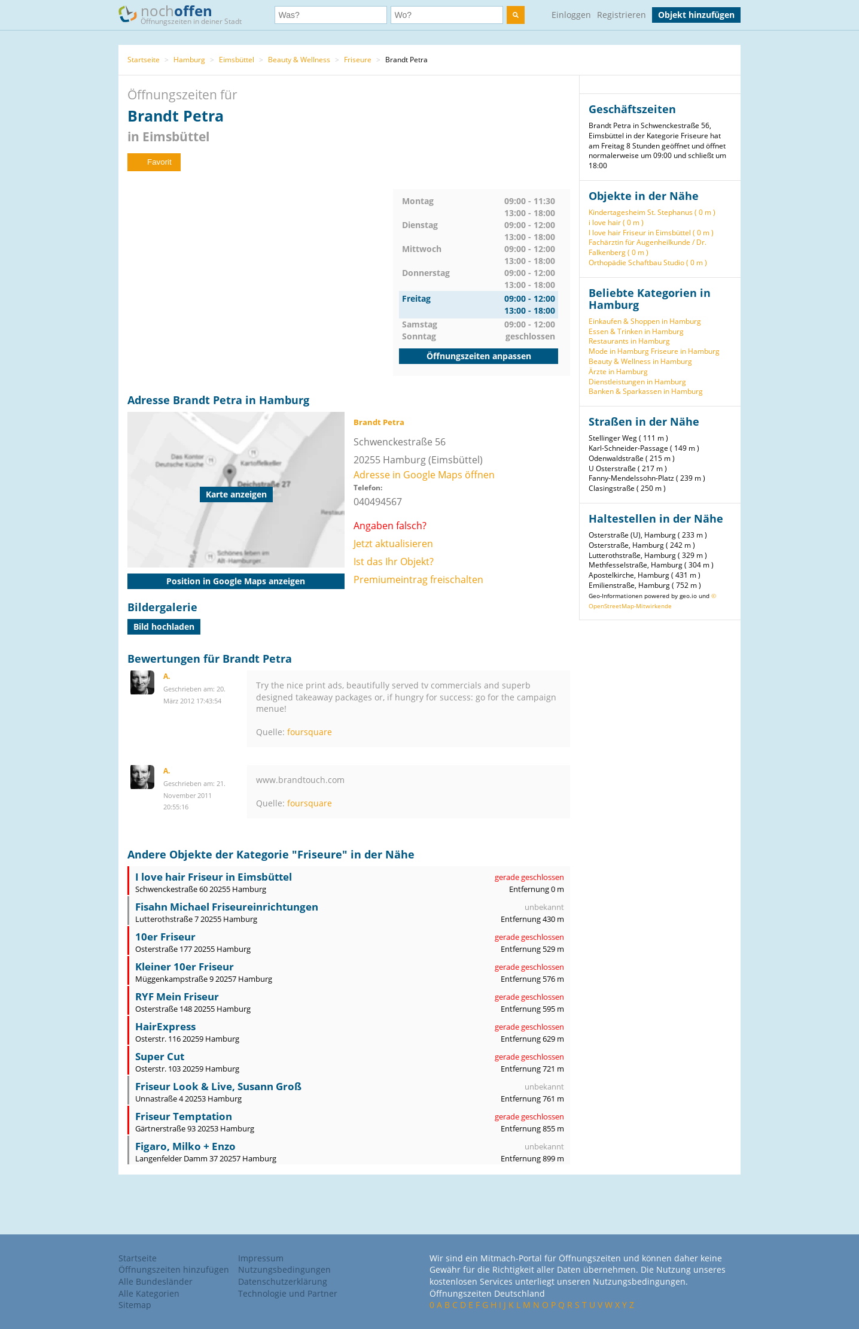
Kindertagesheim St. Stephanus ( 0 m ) (652, 212)
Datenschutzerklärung (282, 1281)
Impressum (261, 1258)
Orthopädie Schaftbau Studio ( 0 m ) (648, 262)
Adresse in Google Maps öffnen (424, 474)
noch (185, 14)
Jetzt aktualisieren (393, 543)
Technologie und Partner (287, 1293)
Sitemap (134, 1304)
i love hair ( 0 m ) (616, 222)
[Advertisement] (260, 273)
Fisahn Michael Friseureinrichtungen (226, 907)
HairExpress (165, 1026)
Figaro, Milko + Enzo (185, 1146)
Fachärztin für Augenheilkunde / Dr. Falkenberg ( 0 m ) (647, 247)
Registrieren (621, 14)
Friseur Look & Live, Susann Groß (218, 1086)
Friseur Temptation (183, 1116)
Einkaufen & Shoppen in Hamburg (645, 321)
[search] (516, 15)
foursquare (309, 732)
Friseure (357, 59)
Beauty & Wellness (299, 59)
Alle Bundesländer (155, 1281)
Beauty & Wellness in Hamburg (640, 361)
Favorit (154, 161)
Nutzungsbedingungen (284, 1269)
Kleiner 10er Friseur (184, 966)
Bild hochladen (163, 626)
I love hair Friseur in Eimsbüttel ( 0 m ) (651, 232)
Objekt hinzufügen (696, 14)
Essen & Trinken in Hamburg (636, 331)
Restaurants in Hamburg (629, 341)
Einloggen (571, 14)
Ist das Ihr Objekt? (394, 561)
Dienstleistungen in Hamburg (637, 382)
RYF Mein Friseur (177, 996)
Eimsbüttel (236, 59)
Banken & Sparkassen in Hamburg (646, 391)
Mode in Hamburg (619, 351)
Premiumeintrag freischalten (418, 579)
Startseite (143, 59)
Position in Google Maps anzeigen (235, 581)
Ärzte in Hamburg (618, 371)
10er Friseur (165, 936)
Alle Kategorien (148, 1293)
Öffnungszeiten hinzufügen (173, 1269)
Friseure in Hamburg (685, 351)
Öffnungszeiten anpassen (479, 356)
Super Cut (159, 1056)
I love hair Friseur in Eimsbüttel (213, 877)
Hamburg (189, 59)
